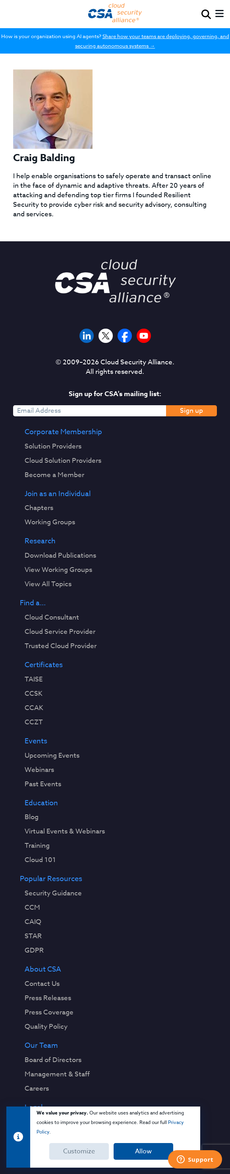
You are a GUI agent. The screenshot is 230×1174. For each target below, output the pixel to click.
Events (36, 741)
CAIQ (33, 922)
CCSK (34, 694)
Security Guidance (53, 893)
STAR (33, 936)
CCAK (34, 708)
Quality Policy (46, 1027)
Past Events (43, 784)
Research (40, 541)
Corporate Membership (63, 432)
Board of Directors (53, 1060)
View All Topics (48, 584)
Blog (32, 817)
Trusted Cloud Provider (61, 646)
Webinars (39, 770)
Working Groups (50, 522)
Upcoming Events (52, 755)
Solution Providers (53, 446)
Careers (37, 1088)
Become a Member (54, 475)
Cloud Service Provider (60, 632)
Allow (143, 1151)
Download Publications (60, 555)
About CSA (43, 969)
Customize (79, 1151)
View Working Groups (58, 570)
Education (41, 803)
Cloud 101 (40, 860)
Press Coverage (49, 1012)
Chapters (39, 508)
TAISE (34, 679)
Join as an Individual (58, 494)
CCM (32, 907)
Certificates (44, 665)
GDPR (34, 950)
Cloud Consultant (52, 617)
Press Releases (48, 998)
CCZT (34, 722)
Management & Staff (57, 1074)
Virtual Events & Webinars (65, 831)
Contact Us (42, 984)
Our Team (41, 1046)
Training (37, 846)
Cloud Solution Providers (63, 461)
